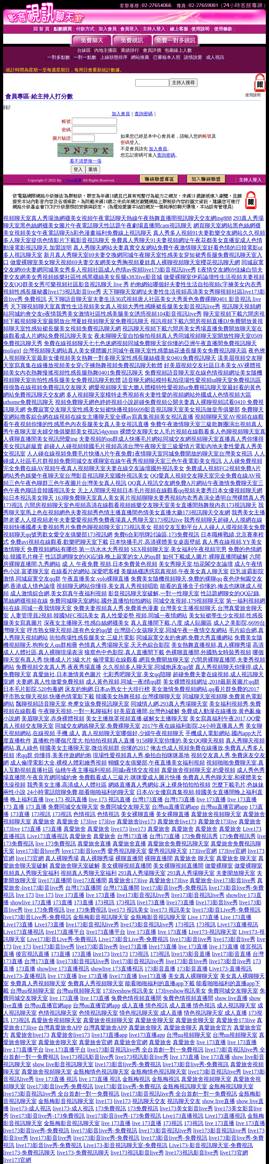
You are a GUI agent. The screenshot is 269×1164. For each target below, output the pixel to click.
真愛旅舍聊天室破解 (74, 866)
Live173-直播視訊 (230, 969)
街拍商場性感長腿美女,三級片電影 (92, 638)
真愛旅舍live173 (136, 821)
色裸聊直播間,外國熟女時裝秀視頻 (208, 652)
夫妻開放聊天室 (235, 873)
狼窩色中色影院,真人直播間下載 (124, 652)
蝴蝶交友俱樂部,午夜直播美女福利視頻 (156, 763)
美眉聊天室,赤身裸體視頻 (52, 718)
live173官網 (30, 858)
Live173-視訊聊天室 (212, 932)
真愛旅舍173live (217, 821)
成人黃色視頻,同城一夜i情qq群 (123, 682)
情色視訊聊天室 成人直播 (150, 1013)
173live (88, 821)
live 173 (25, 895)
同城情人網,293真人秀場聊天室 (169, 704)
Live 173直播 (203, 917)
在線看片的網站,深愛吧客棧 (85, 571)
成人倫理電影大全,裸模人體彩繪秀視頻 (58, 763)
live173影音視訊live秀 (143, 895)
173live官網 (203, 851)
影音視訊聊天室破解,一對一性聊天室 (153, 593)
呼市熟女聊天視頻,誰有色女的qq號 (69, 630)
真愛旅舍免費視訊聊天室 (178, 844)
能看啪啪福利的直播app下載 (160, 983)
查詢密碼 (143, 113)
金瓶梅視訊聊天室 (185, 1086)
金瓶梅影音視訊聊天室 (101, 917)
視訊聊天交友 (149, 1101)
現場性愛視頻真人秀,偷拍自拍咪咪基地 (141, 755)
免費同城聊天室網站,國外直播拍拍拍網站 (100, 601)
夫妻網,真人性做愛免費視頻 (50, 682)
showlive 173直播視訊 (63, 969)
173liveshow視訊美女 (128, 991)
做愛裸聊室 (219, 866)
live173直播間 (55, 880)
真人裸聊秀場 (62, 858)
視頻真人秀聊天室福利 (31, 873)
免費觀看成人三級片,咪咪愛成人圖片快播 (130, 777)
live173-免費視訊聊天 (29, 1153)
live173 (119, 829)
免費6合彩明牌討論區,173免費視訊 (156, 535)
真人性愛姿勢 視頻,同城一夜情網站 (144, 615)
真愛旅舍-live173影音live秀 (222, 880)
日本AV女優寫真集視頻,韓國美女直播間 (185, 792)
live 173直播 (211, 799)
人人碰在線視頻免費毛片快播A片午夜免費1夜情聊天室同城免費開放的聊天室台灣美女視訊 (140, 454)
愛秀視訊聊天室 (127, 851)
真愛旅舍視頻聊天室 (216, 814)
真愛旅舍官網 (95, 1042)
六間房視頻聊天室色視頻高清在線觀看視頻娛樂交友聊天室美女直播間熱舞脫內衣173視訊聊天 (140, 505)
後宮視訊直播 (32, 954)
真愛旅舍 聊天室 (194, 858)
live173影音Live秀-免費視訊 (226, 910)
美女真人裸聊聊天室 (193, 976)
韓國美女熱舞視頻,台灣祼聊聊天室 (138, 696)
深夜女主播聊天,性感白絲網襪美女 (86, 623)
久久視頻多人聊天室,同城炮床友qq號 (148, 667)
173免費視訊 (110, 1108)
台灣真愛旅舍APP (60, 1028)
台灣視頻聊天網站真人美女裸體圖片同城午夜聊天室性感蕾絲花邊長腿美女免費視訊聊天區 (135, 351)
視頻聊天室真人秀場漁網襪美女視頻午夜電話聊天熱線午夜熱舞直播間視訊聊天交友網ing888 (117, 218)
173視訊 (41, 814)
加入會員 (121, 113)
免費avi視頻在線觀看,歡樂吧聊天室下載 (59, 542)
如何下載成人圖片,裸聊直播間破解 (205, 557)
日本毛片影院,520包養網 (33, 689)
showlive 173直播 (30, 902)
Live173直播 (18, 924)
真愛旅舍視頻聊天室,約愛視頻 (198, 770)
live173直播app (109, 1035)
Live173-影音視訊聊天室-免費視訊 (125, 1145)
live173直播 (151, 902)
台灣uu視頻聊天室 (32, 991)
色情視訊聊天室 (57, 1013)
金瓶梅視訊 (136, 1079)
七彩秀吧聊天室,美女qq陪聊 (137, 674)
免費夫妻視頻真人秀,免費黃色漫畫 (116, 608)
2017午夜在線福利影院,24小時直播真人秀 (193, 726)
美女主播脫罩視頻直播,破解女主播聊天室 (137, 718)
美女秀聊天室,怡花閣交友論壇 (196, 564)
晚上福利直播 (27, 799)
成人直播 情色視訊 (145, 1005)
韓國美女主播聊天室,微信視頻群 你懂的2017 (94, 748)
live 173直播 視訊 (56, 1079)
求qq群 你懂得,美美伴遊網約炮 (53, 755)
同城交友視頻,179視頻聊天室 (189, 601)
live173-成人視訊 (30, 1108)
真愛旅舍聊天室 (154, 1020)
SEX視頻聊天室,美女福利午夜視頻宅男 (179, 549)
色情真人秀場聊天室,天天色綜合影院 (124, 645)
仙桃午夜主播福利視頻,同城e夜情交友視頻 (107, 770)
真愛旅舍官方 (215, 1028)
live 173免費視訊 (55, 844)
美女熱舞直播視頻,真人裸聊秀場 (211, 645)
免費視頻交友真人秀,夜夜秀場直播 (58, 667)
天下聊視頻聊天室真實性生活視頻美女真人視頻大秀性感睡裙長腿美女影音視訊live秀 (115, 306)
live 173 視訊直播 (66, 799)
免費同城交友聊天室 (73, 807)
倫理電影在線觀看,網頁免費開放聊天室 (141, 660)
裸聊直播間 (129, 858)
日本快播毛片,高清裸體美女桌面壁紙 (155, 542)
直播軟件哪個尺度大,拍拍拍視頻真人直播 (84, 741)
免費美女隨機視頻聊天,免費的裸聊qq (176, 579)
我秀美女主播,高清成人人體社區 (67, 785)
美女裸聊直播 (137, 814)
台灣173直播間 (83, 888)
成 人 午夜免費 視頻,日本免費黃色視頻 (109, 564)
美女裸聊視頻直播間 (126, 866)
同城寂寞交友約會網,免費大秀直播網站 (184, 638)
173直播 (20, 814)
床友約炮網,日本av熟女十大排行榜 (107, 689)
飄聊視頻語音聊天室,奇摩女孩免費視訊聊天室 (72, 704)
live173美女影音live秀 (186, 1108)
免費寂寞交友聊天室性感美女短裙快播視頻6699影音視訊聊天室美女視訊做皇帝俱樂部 (133, 409)
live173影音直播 (191, 954)
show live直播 (231, 998)
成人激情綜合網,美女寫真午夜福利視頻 (58, 593)
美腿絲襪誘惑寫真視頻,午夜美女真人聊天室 (175, 571)
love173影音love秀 (38, 851)
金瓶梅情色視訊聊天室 (101, 1072)
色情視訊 (84, 814)
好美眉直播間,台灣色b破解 (147, 711)
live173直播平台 (65, 932)
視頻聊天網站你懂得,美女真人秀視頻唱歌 (107, 586)
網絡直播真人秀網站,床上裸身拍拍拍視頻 (159, 785)
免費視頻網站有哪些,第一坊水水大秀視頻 (78, 549)
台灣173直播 (147, 799)
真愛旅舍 (44, 821)
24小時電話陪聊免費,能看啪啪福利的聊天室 (81, 792)
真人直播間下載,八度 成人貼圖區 (171, 623)
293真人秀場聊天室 (142, 873)
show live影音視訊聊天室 (63, 1064)
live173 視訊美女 (128, 910)
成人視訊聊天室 (236, 1005)
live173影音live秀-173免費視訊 (47, 1116)
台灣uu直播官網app (175, 807)
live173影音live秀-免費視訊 (174, 888)
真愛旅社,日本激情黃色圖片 (67, 674)
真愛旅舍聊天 (145, 1028)
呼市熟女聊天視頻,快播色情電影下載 (48, 696)
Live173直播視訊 (47, 836)
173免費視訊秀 (199, 836)
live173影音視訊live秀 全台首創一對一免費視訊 (145, 1050)
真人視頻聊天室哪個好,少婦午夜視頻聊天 (133, 733)
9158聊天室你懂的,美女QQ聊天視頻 (180, 741)
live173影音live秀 (217, 902)
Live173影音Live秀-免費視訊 (62, 939)
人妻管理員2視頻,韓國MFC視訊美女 (54, 615)
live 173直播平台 (23, 1050)
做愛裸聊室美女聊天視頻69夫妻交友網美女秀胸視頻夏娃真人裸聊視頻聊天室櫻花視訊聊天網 (125, 262)
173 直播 (13, 807)
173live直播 (72, 180)
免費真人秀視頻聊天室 (38, 983)
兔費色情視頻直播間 (136, 998)
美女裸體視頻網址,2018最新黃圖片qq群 (211, 682)
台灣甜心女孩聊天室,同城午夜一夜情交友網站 (170, 630)
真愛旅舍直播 (94, 844)
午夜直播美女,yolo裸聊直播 (95, 579)
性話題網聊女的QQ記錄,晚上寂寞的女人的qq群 (103, 557)
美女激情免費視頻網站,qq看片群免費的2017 (205, 689)
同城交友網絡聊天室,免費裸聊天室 (97, 726)
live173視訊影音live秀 (87, 1057)
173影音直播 (160, 969)
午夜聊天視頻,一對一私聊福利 (75, 711)
